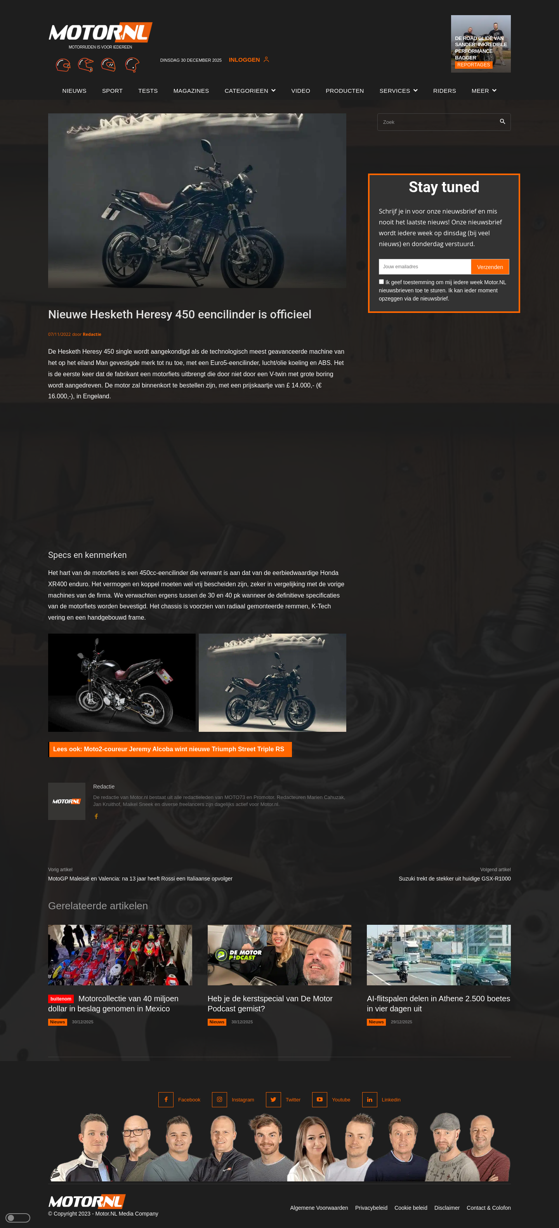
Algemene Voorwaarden (319, 1208)
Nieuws (57, 1022)
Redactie (92, 334)
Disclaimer (447, 1208)
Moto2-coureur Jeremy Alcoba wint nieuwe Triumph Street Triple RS (184, 749)
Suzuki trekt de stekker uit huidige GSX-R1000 (455, 878)
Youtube (341, 1100)
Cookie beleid (410, 1208)
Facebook (189, 1100)
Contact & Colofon (489, 1208)
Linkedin (391, 1100)
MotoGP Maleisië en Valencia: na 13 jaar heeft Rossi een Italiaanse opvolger (140, 878)
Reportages (473, 65)
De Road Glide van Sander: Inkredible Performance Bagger (481, 48)
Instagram (243, 1100)
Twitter (293, 1100)
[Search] (502, 122)
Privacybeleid (371, 1208)
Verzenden (490, 267)
